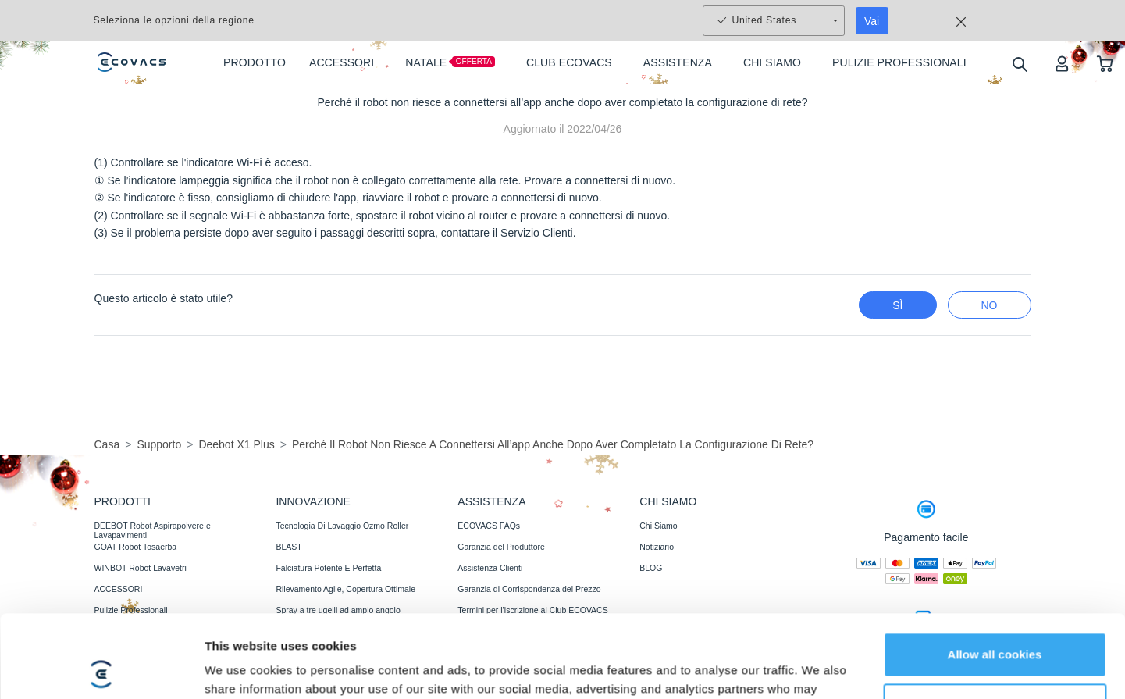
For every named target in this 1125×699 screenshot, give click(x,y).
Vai (871, 21)
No (989, 305)
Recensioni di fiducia (494, 674)
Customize (995, 597)
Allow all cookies (995, 547)
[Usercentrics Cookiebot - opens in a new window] (101, 643)
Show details (241, 643)
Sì (897, 305)
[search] (1019, 63)
